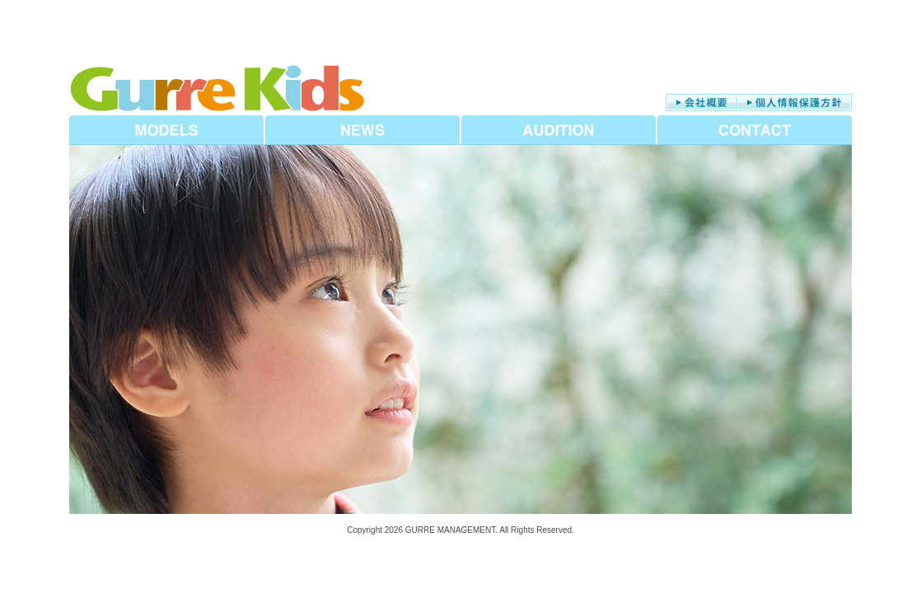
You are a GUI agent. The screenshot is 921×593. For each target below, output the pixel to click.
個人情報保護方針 (794, 102)
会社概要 (701, 102)
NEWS (362, 130)
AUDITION (558, 130)
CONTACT (754, 130)
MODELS (166, 130)
